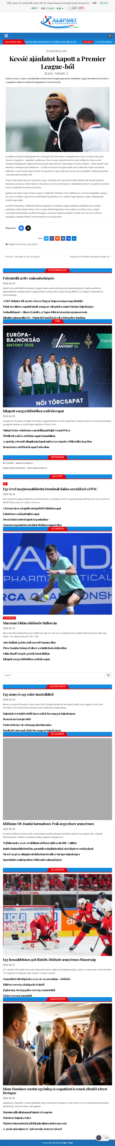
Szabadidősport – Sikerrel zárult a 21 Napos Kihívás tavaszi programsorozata (45, 312)
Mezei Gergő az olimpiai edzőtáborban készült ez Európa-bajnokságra (41, 854)
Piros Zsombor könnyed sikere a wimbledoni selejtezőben (35, 648)
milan (24, 244)
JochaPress (9, 618)
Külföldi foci (58, 51)
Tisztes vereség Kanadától (17, 995)
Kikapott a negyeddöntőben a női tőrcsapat (33, 411)
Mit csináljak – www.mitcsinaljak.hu (18, 463)
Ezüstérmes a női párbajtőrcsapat (21, 514)
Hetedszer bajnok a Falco (17, 1118)
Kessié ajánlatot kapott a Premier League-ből (57, 62)
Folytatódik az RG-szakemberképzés (28, 278)
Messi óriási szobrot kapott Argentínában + (26, 519)
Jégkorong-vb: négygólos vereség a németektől (29, 990)
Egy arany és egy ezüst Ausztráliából (28, 694)
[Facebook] (21, 228)
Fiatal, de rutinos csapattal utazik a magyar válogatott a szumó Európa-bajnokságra (48, 306)
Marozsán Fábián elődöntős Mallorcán (30, 623)
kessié (18, 244)
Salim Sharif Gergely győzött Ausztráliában (26, 653)
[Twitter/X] (28, 228)
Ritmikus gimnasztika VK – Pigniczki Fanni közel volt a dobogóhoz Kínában (44, 317)
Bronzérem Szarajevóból (17, 719)
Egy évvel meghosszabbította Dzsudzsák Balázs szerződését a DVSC (50, 489)
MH (5, 484)
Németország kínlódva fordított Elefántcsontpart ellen (32, 525)
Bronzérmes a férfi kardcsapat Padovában (26, 447)
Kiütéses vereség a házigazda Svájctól (23, 984)
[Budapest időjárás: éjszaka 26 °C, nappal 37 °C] (76, 8)
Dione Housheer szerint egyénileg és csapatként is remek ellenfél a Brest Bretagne (55, 1091)
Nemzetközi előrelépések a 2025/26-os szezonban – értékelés (36, 979)
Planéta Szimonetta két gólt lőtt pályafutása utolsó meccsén (35, 1123)
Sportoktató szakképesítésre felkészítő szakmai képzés (32, 859)
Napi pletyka (32, 244)
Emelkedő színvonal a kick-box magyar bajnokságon (32, 730)
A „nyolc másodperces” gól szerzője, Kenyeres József (32, 1129)
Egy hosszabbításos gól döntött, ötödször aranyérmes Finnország (49, 959)
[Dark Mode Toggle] (102, 1138)
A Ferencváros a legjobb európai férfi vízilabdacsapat (32, 508)
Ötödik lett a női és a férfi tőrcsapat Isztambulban (29, 436)
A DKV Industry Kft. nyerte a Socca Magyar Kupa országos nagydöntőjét (43, 301)
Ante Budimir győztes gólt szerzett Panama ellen (29, 642)
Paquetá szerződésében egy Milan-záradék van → (91, 256)
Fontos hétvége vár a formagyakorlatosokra (27, 725)
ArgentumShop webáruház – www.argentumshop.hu (25, 468)
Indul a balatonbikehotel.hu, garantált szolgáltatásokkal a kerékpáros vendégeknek (48, 848)
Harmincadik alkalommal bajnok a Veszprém (27, 1112)
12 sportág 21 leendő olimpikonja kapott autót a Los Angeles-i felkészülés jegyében (47, 441)
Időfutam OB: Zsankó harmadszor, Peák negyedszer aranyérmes (48, 823)
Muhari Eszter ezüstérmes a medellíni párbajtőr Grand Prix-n (36, 430)
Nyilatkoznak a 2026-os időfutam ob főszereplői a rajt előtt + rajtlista (40, 843)
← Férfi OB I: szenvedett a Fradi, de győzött (21, 256)
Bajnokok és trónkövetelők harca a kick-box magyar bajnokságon (39, 713)
